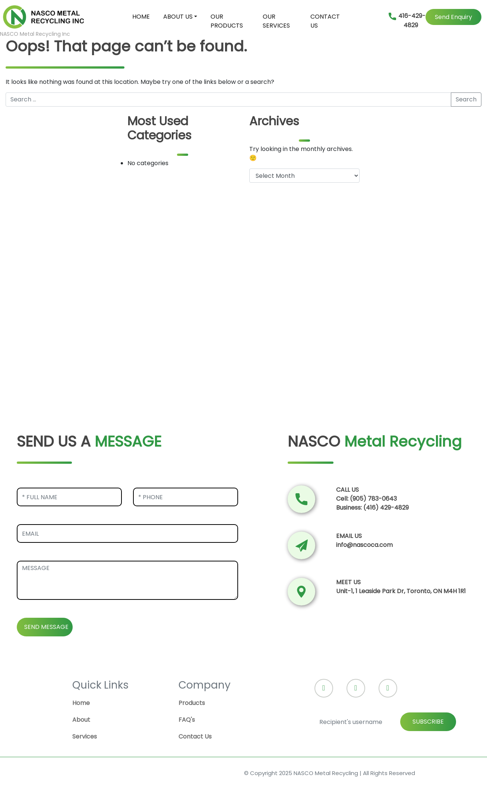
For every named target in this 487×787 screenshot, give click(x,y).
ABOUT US (178, 16)
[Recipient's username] (385, 721)
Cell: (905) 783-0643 (366, 498)
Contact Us (195, 736)
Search (466, 99)
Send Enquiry (453, 17)
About (81, 719)
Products (191, 703)
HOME (141, 16)
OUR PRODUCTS (227, 21)
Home (81, 703)
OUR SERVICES (276, 21)
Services (84, 736)
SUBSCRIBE (428, 721)
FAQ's (186, 719)
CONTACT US (325, 21)
